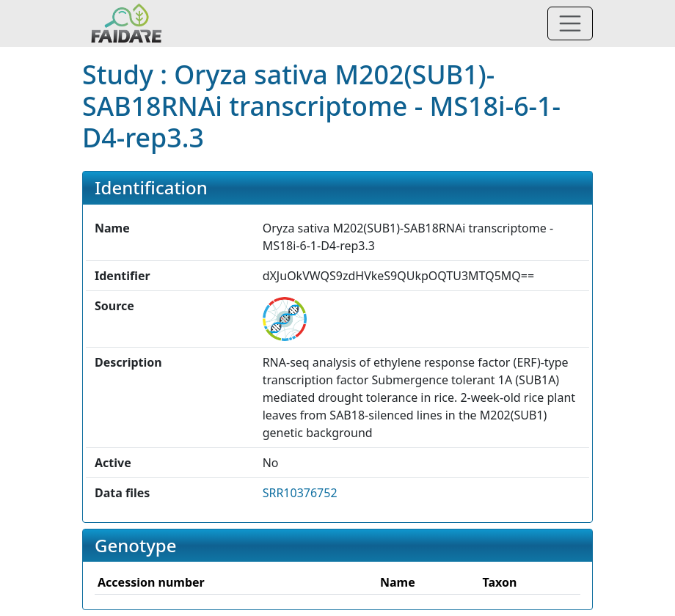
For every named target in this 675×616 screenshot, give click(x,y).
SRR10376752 (300, 493)
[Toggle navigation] (570, 23)
